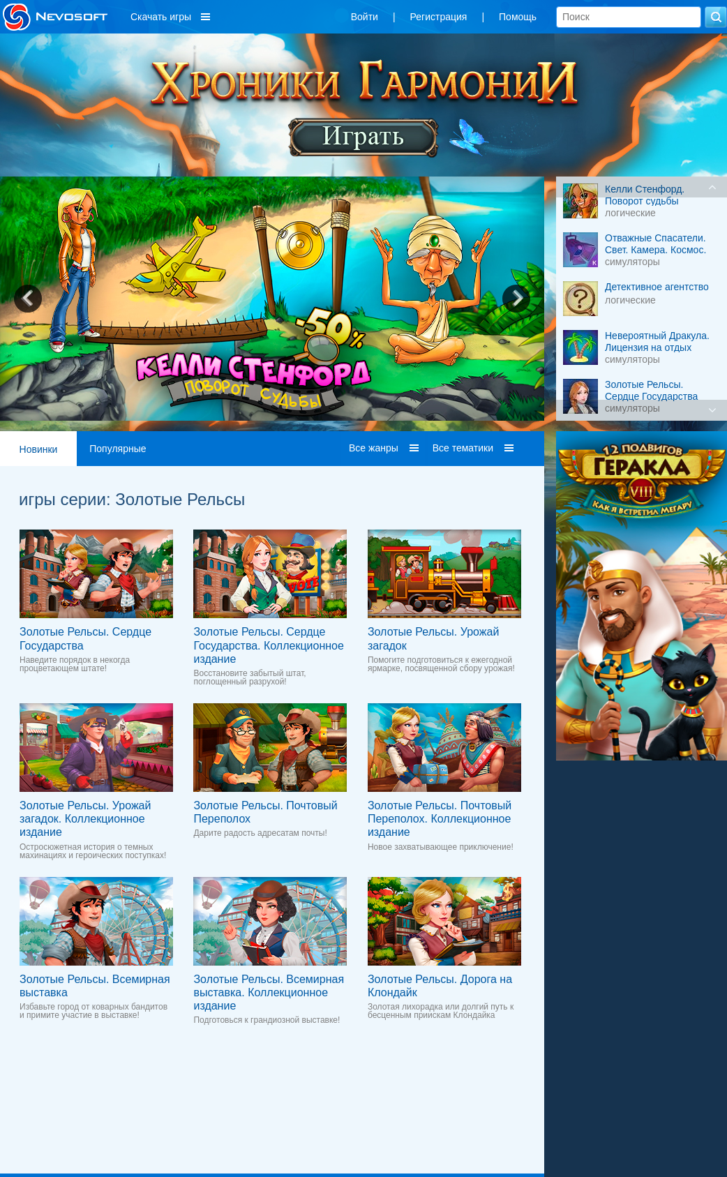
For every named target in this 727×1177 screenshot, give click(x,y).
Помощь (518, 16)
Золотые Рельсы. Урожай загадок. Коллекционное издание (85, 819)
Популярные (117, 448)
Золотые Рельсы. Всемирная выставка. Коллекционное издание (268, 992)
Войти (364, 16)
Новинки (39, 449)
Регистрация (438, 16)
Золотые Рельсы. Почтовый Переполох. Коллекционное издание (439, 819)
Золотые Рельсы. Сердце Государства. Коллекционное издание (268, 645)
